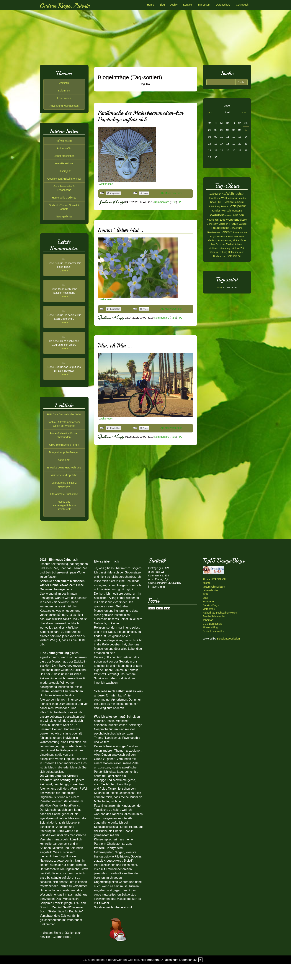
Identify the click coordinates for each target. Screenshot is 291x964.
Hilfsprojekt (64, 171)
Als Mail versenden (171, 193)
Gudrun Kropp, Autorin (65, 5)
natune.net (64, 459)
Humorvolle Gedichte (64, 197)
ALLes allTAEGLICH (214, 579)
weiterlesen (106, 183)
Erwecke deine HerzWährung (64, 467)
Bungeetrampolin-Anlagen (64, 452)
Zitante (207, 582)
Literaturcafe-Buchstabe (64, 494)
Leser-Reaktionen (64, 163)
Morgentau (209, 608)
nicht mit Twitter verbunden (135, 193)
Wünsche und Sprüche (64, 475)
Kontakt (187, 4)
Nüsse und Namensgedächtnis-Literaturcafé (64, 505)
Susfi (205, 597)
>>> (243, 112)
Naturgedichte (64, 216)
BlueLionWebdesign (228, 638)
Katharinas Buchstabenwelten (220, 612)
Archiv (174, 4)
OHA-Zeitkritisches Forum (64, 444)
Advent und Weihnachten (64, 105)
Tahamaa (208, 620)
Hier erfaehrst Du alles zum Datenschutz (169, 960)
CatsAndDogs (211, 605)
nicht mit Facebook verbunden (102, 193)
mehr (65, 270)
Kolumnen (64, 90)
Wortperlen (209, 601)
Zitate (219, 287)
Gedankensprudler (213, 631)
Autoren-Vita (64, 148)
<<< (210, 112)
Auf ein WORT (64, 140)
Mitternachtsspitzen (214, 586)
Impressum (203, 4)
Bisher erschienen (64, 155)
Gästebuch (242, 4)
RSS (173, 201)
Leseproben (64, 98)
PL (180, 201)
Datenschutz (223, 4)
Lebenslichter (210, 590)
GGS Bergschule (212, 623)
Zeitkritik (64, 82)
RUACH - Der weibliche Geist (64, 414)
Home (150, 4)
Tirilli (205, 594)
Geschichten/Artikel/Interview (64, 178)
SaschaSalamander (214, 616)
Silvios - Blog (210, 627)
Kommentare (161, 201)
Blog (162, 4)
